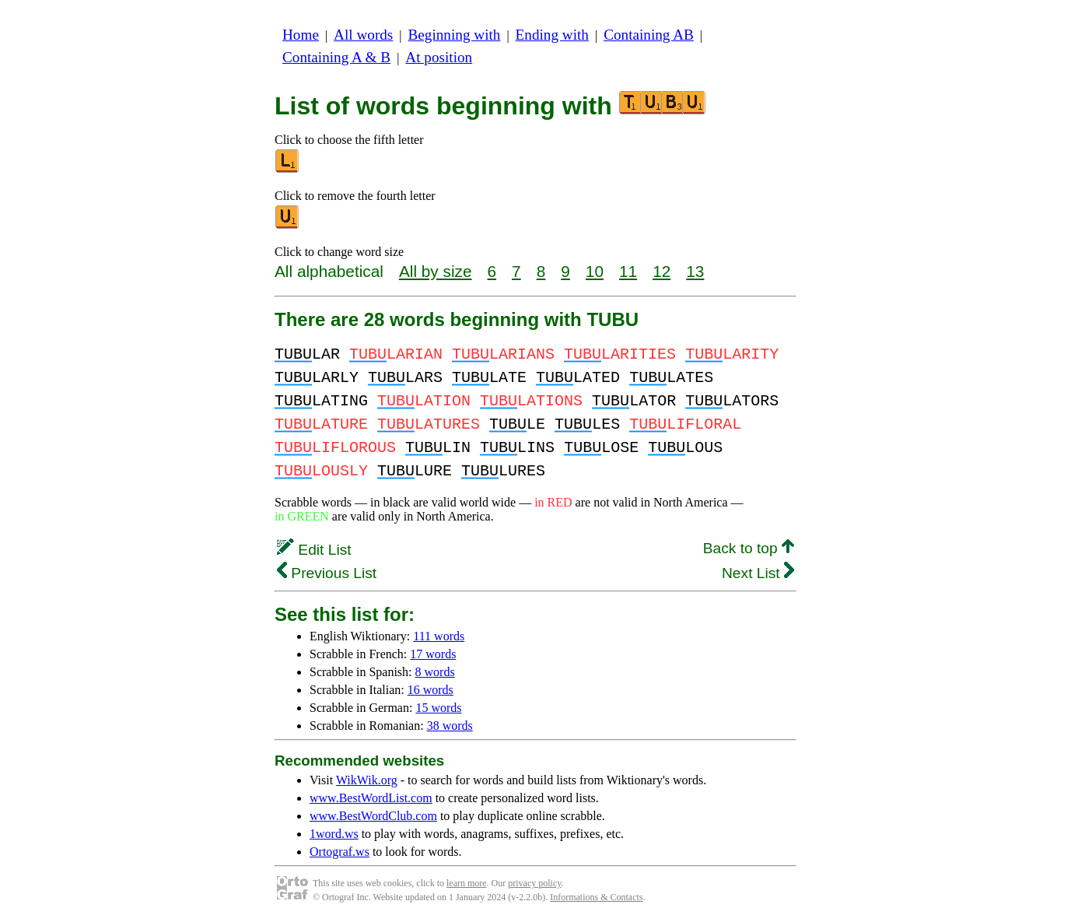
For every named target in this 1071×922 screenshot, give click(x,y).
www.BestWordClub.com (373, 815)
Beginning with (454, 34)
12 (661, 271)
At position (438, 57)
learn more (466, 883)
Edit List (314, 550)
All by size (435, 271)
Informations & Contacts (596, 897)
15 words (438, 707)
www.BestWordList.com (371, 798)
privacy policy (534, 883)
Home (300, 34)
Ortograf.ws (339, 851)
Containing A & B (336, 57)
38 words (450, 725)
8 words (435, 671)
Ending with (552, 34)
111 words (438, 636)
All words (363, 34)
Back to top (748, 548)
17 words (433, 654)
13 (695, 271)
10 (595, 271)
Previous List (326, 573)
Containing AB (649, 34)
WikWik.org (366, 780)
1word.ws (334, 833)
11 (628, 271)
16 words (430, 689)
